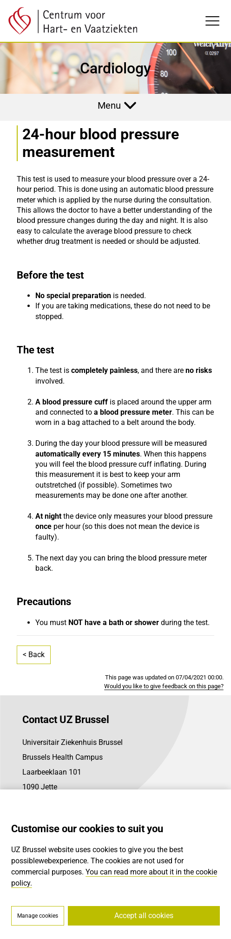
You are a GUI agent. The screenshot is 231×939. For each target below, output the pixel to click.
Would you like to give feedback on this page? (164, 686)
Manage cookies (37, 916)
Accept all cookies (143, 915)
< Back (34, 654)
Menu (109, 105)
